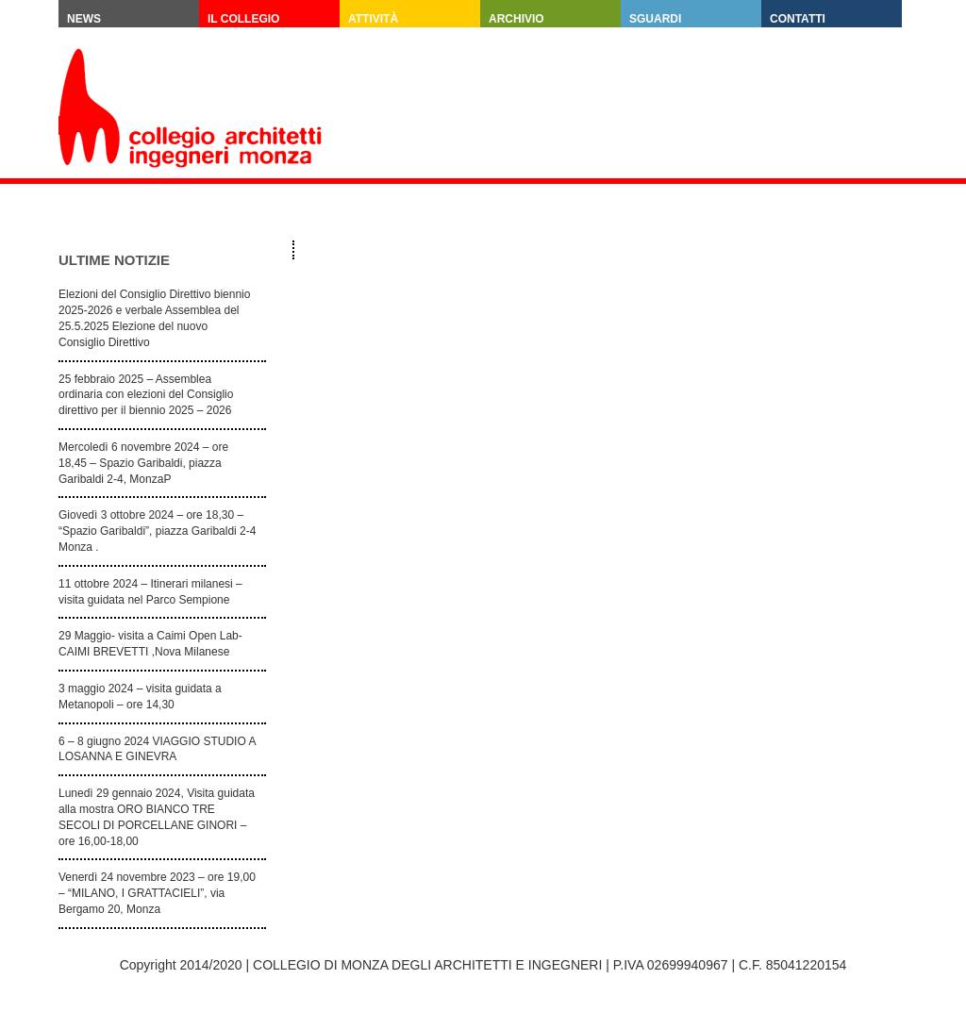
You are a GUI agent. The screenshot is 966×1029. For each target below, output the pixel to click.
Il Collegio (243, 18)
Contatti (797, 18)
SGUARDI (655, 18)
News (84, 18)
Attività (373, 18)
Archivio (516, 18)
